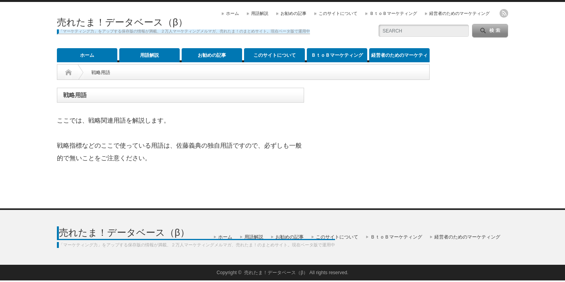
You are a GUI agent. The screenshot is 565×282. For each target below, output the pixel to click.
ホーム (232, 13)
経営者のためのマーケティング (459, 13)
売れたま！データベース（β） (122, 22)
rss (503, 13)
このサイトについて (338, 13)
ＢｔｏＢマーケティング (393, 13)
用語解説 (259, 13)
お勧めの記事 (293, 13)
